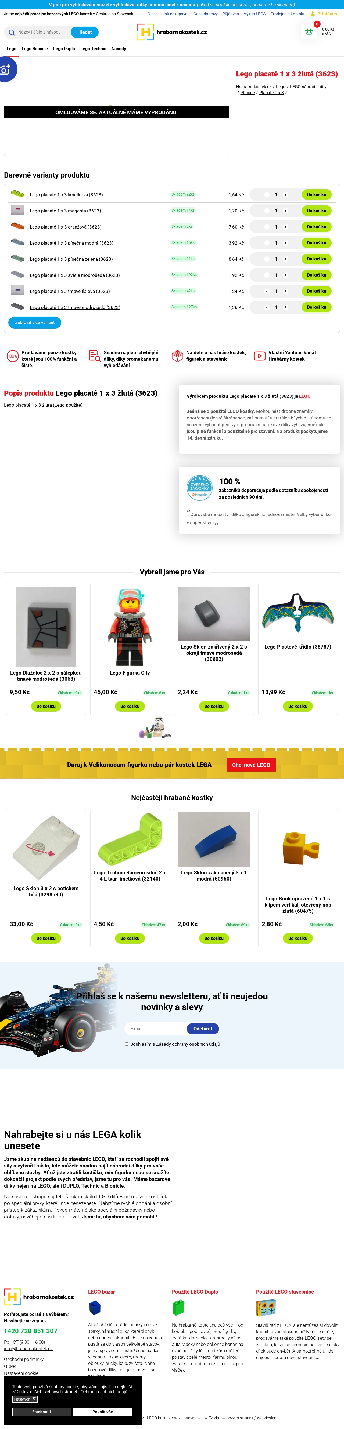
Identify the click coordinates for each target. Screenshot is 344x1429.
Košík (326, 34)
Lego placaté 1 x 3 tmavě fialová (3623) (70, 291)
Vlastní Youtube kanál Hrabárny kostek (285, 356)
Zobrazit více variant (35, 322)
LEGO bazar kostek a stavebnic (174, 1418)
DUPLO (71, 1186)
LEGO (305, 396)
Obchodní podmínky (24, 1359)
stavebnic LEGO (87, 1159)
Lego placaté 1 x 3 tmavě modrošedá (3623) (75, 307)
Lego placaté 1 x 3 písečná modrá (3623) (71, 243)
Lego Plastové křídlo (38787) (297, 647)
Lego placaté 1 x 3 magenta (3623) (65, 210)
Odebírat (203, 1029)
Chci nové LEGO (251, 765)
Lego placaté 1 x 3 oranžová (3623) (66, 227)
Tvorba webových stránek (231, 1418)
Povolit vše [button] (102, 1412)
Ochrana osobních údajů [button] (103, 1392)
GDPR (10, 1366)
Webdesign (266, 1418)
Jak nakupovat (176, 14)
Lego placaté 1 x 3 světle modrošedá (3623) (75, 275)
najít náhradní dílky (120, 1166)
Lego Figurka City (130, 673)
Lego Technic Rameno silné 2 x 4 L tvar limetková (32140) (130, 876)
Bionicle (114, 1186)
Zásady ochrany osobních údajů (188, 1044)
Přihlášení (328, 13)
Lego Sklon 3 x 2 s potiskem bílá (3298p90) (45, 891)
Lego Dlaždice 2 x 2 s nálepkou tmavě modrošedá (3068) (46, 676)
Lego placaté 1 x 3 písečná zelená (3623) (71, 259)
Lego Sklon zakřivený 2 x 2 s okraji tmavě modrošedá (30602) (214, 653)
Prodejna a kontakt (287, 14)
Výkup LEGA (255, 14)
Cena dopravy (206, 14)
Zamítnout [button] (41, 1412)
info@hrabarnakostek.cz (28, 1348)
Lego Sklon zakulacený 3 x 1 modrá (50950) (214, 876)
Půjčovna (231, 14)
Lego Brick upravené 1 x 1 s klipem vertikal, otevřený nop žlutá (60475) (298, 905)
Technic (90, 1186)
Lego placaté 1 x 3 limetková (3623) (66, 194)
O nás (153, 14)
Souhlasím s (172, 1044)
